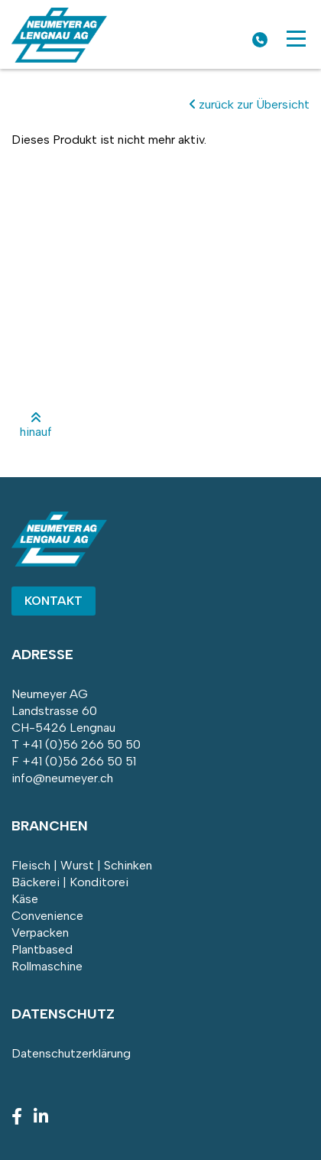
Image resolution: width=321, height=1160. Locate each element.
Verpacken (40, 932)
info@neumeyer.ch (62, 778)
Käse (24, 899)
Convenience (47, 915)
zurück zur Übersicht (250, 104)
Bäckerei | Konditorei (69, 882)
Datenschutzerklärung (71, 1053)
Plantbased (42, 949)
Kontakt (53, 600)
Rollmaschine (47, 966)
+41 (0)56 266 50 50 (81, 744)
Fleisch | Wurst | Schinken (81, 865)
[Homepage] (59, 58)
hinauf (36, 425)
